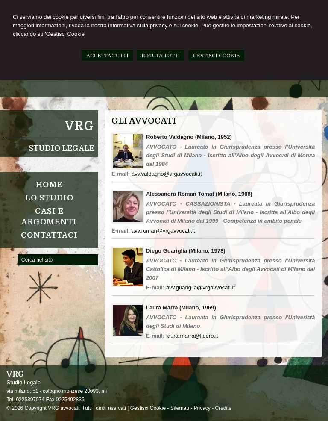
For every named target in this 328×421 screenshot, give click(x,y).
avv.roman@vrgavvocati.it (163, 230)
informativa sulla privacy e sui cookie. (154, 25)
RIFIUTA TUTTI (160, 55)
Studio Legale (61, 148)
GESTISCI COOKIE (216, 55)
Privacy (202, 408)
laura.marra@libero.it (192, 336)
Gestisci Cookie (148, 408)
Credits (223, 408)
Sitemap (179, 408)
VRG (79, 126)
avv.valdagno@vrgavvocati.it (167, 174)
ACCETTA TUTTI (107, 55)
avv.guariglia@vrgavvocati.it (200, 287)
